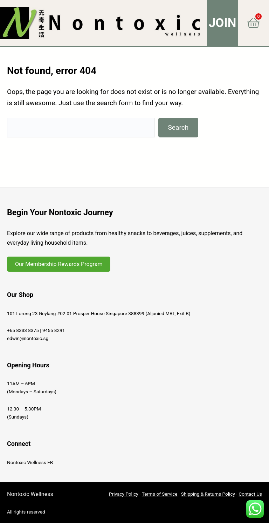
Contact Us (250, 494)
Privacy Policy (123, 494)
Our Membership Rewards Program (58, 264)
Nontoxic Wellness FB (30, 462)
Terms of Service (160, 494)
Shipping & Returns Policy (208, 494)
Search (178, 127)
